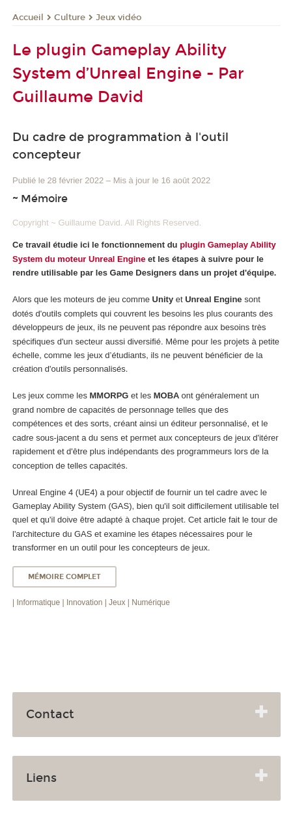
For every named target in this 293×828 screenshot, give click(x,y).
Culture (69, 17)
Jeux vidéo (118, 17)
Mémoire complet (64, 577)
